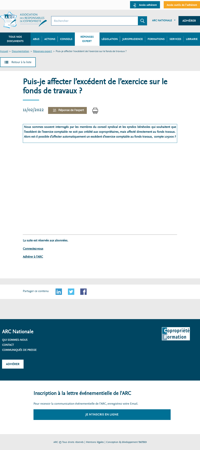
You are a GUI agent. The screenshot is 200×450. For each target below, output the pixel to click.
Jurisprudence (132, 39)
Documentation (20, 51)
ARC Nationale (162, 20)
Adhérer (189, 21)
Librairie (192, 39)
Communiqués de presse (19, 350)
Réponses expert (42, 51)
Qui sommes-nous (15, 340)
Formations (156, 39)
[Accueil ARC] (23, 20)
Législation (110, 39)
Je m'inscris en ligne (102, 414)
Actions (49, 39)
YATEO (142, 442)
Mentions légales (95, 442)
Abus (36, 39)
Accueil (4, 51)
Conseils (66, 39)
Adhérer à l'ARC (33, 257)
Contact (8, 345)
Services (175, 39)
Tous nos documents (15, 39)
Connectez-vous (33, 249)
